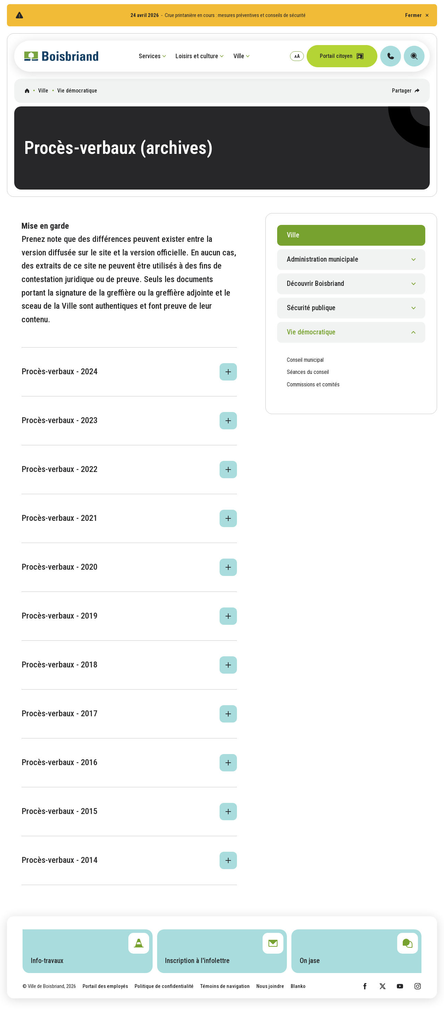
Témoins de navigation (225, 986)
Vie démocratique (77, 90)
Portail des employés (105, 986)
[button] (129, 372)
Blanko (298, 986)
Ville (43, 90)
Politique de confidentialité (164, 986)
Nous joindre (270, 986)
